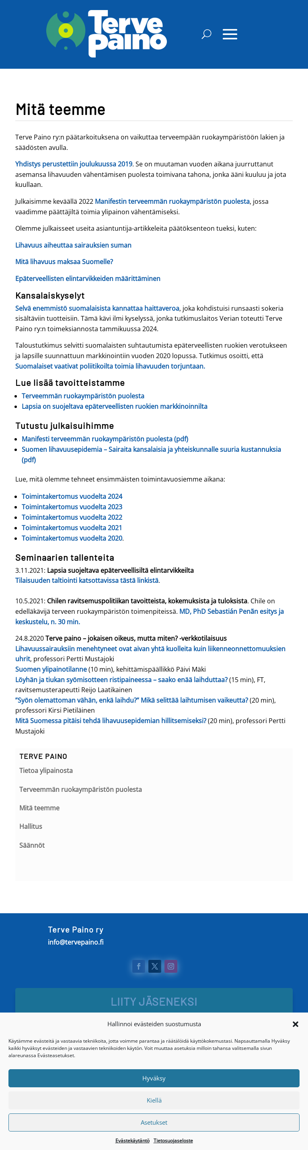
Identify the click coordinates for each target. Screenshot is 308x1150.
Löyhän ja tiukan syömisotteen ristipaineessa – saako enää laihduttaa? (121, 679)
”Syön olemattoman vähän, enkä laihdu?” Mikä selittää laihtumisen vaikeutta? (132, 700)
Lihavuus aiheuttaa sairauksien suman (73, 245)
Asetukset (154, 1134)
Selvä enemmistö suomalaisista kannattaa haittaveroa (97, 308)
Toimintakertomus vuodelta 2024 (72, 496)
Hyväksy (154, 1090)
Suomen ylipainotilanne (51, 669)
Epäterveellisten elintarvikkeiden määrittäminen (87, 278)
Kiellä (154, 1112)
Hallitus (30, 826)
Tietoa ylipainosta (46, 770)
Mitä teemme (39, 808)
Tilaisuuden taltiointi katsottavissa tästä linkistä (86, 580)
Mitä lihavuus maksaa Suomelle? (64, 261)
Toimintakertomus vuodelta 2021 (72, 527)
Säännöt (32, 845)
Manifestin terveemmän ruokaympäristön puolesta (172, 201)
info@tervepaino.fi (75, 942)
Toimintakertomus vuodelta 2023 (72, 506)
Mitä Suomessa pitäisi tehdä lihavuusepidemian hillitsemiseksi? (110, 720)
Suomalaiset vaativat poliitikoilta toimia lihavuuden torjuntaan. (110, 366)
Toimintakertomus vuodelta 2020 (72, 538)
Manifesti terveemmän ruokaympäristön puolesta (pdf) (105, 439)
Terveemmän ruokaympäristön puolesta (83, 396)
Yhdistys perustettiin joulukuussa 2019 (73, 164)
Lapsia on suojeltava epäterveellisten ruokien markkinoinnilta (114, 406)
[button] (296, 1036)
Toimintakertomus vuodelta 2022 (72, 517)
